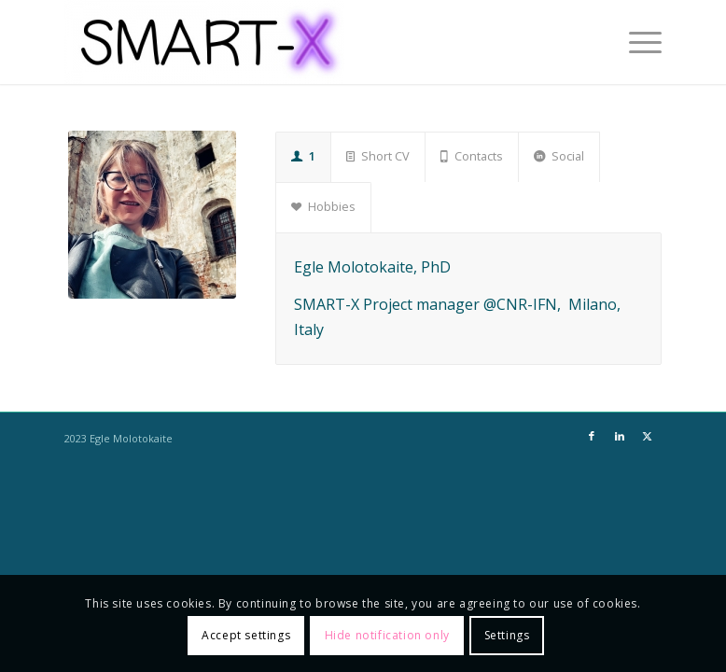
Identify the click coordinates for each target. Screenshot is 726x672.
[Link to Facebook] (592, 436)
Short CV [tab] (378, 155)
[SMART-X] (204, 42)
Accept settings (246, 635)
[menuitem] (636, 42)
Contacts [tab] (471, 155)
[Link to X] (648, 436)
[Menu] (636, 42)
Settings (507, 635)
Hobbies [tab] (323, 206)
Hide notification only (387, 635)
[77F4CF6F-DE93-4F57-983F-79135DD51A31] (152, 215)
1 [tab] (303, 155)
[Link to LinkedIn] (620, 436)
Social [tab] (559, 155)
